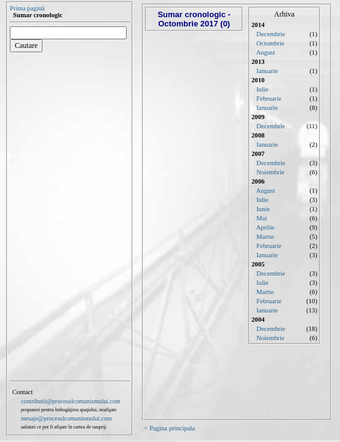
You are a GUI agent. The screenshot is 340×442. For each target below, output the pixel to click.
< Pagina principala (169, 428)
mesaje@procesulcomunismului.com (66, 418)
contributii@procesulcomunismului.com (71, 401)
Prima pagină (27, 8)
